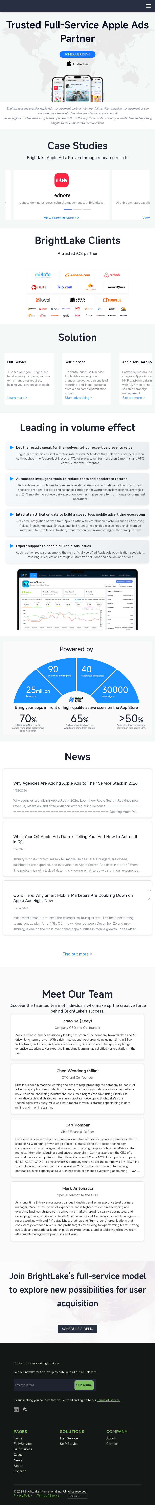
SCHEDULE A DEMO (77, 54)
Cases (18, 1455)
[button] (68, 209)
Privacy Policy (23, 1495)
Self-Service (23, 1449)
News (18, 1460)
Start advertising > (78, 397)
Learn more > (17, 397)
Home (18, 1438)
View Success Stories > (61, 218)
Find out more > (77, 954)
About (18, 1466)
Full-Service (23, 1444)
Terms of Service (108, 1400)
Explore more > (133, 397)
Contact (20, 1471)
